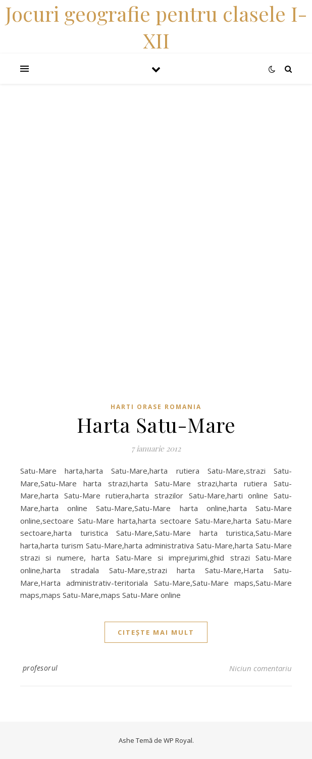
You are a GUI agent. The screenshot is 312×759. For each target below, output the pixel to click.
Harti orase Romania (156, 406)
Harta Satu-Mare (156, 424)
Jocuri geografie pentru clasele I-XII (156, 27)
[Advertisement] (156, 154)
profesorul (40, 668)
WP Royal (178, 740)
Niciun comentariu (260, 668)
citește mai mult (156, 632)
